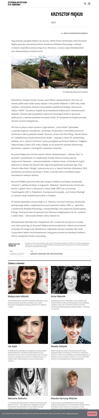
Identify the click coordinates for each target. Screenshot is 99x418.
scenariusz (33, 253)
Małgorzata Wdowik (18, 296)
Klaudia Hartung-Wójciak (64, 398)
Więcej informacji (72, 413)
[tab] (85, 4)
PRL (48, 253)
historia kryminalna (56, 253)
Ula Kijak (12, 346)
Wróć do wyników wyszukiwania (76, 33)
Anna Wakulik (58, 296)
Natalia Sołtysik (59, 346)
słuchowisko (42, 253)
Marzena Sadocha (17, 398)
